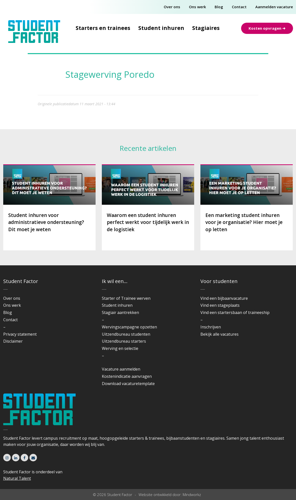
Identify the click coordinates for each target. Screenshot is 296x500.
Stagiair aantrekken (120, 312)
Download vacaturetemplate (128, 383)
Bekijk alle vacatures (219, 334)
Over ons (172, 6)
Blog (219, 6)
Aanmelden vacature (274, 6)
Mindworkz (192, 494)
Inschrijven (210, 327)
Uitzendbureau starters (124, 341)
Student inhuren (161, 27)
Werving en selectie (120, 348)
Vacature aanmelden (121, 369)
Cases (89, 66)
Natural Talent (17, 478)
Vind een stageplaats (220, 305)
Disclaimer (13, 341)
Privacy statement (20, 334)
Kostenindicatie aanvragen (127, 376)
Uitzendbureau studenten (126, 334)
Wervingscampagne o (122, 327)
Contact (239, 6)
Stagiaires (206, 27)
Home (71, 66)
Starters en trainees (103, 27)
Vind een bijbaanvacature (224, 298)
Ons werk (197, 6)
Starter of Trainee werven (126, 298)
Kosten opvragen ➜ (267, 28)
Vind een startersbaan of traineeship (235, 312)
